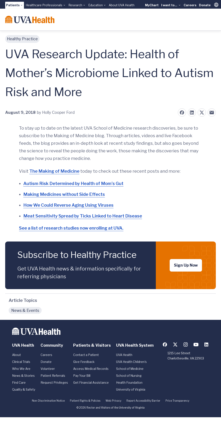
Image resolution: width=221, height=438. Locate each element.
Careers (190, 5)
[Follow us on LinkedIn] (206, 344)
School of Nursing (129, 375)
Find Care (19, 382)
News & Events (25, 310)
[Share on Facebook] (182, 112)
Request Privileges (54, 382)
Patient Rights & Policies (85, 400)
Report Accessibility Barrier (143, 400)
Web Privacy (113, 400)
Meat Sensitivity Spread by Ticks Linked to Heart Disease (82, 216)
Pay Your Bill (81, 375)
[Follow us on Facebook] (164, 344)
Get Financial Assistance (91, 382)
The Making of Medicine (54, 171)
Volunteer (48, 368)
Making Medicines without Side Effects (64, 194)
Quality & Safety (23, 389)
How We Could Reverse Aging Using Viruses (68, 205)
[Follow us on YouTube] (196, 344)
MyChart (152, 5)
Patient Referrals (53, 375)
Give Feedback (84, 362)
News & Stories (23, 375)
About (16, 355)
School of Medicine (130, 368)
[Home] (29, 19)
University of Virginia (130, 389)
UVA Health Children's (131, 362)
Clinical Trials (21, 362)
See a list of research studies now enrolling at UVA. (71, 228)
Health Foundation (129, 382)
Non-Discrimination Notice (48, 400)
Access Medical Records (91, 368)
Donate (205, 5)
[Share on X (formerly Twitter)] (202, 112)
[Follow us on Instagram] (185, 344)
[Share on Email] (212, 112)
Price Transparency (177, 400)
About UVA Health (121, 5)
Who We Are (21, 368)
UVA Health (124, 355)
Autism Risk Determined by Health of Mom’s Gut (73, 183)
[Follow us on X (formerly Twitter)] (175, 344)
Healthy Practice (22, 39)
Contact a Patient (86, 355)
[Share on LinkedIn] (192, 112)
